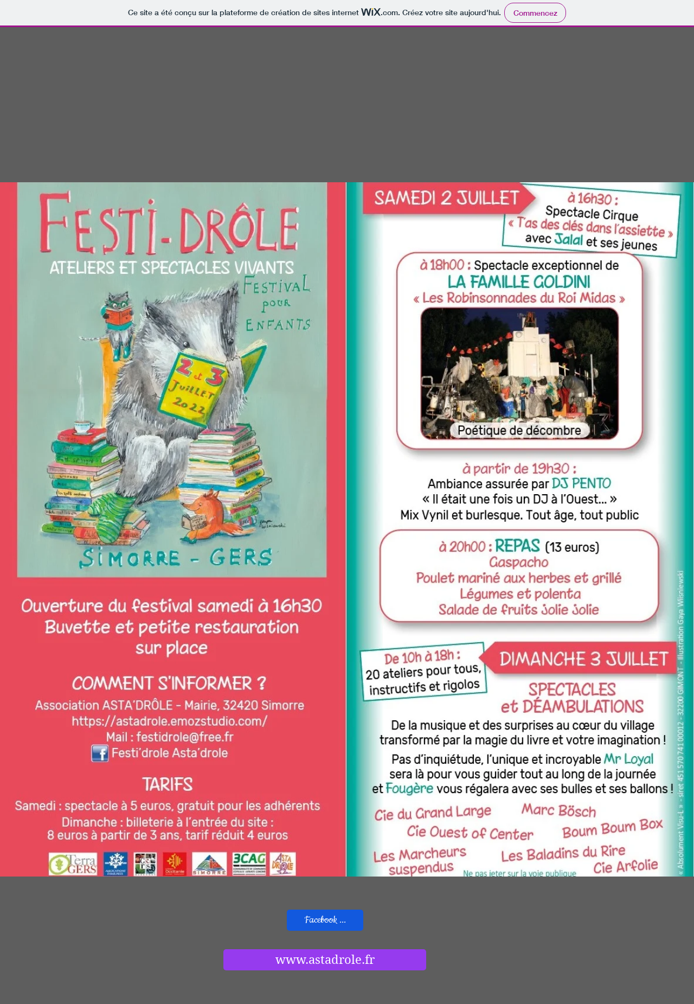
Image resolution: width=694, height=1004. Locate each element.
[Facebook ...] (325, 920)
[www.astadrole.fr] (324, 959)
